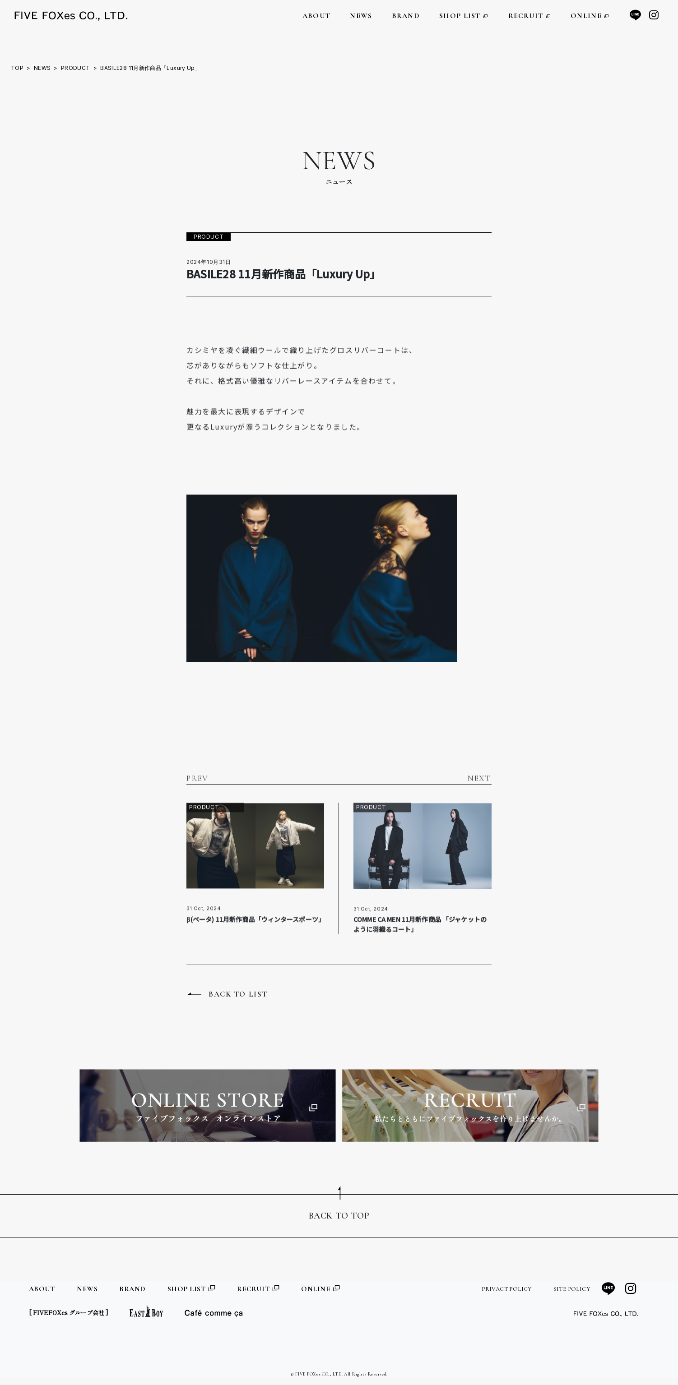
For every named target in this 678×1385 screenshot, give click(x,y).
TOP (17, 68)
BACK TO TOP (339, 1215)
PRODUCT (75, 68)
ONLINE (590, 15)
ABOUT (316, 15)
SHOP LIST (463, 15)
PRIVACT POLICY (506, 1289)
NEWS (361, 15)
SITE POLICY (571, 1289)
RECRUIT (530, 15)
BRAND (406, 15)
